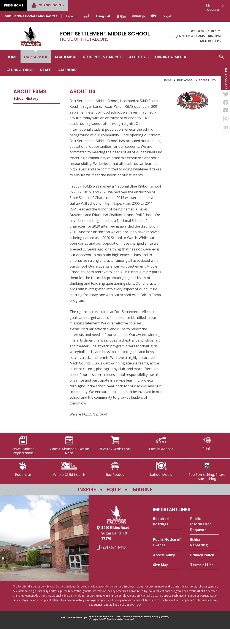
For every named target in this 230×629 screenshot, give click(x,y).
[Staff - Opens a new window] (45, 69)
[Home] (12, 56)
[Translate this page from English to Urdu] (86, 15)
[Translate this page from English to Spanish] (71, 16)
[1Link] (207, 443)
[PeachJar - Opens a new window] (23, 469)
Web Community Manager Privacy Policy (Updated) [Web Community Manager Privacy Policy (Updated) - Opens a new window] (143, 616)
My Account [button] (212, 6)
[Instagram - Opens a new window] (225, 118)
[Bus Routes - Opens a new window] (115, 469)
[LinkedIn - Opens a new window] (225, 127)
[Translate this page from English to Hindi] (153, 16)
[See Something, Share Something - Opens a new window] (207, 471)
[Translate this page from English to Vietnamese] (102, 16)
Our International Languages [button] (29, 16)
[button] (221, 63)
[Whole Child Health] (69, 469)
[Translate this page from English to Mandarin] (121, 16)
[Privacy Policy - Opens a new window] (204, 555)
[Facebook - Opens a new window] (225, 102)
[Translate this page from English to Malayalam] (138, 15)
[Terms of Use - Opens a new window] (204, 565)
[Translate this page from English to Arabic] (166, 15)
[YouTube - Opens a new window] (225, 110)
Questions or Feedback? (101, 616)
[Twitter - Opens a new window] (225, 94)
